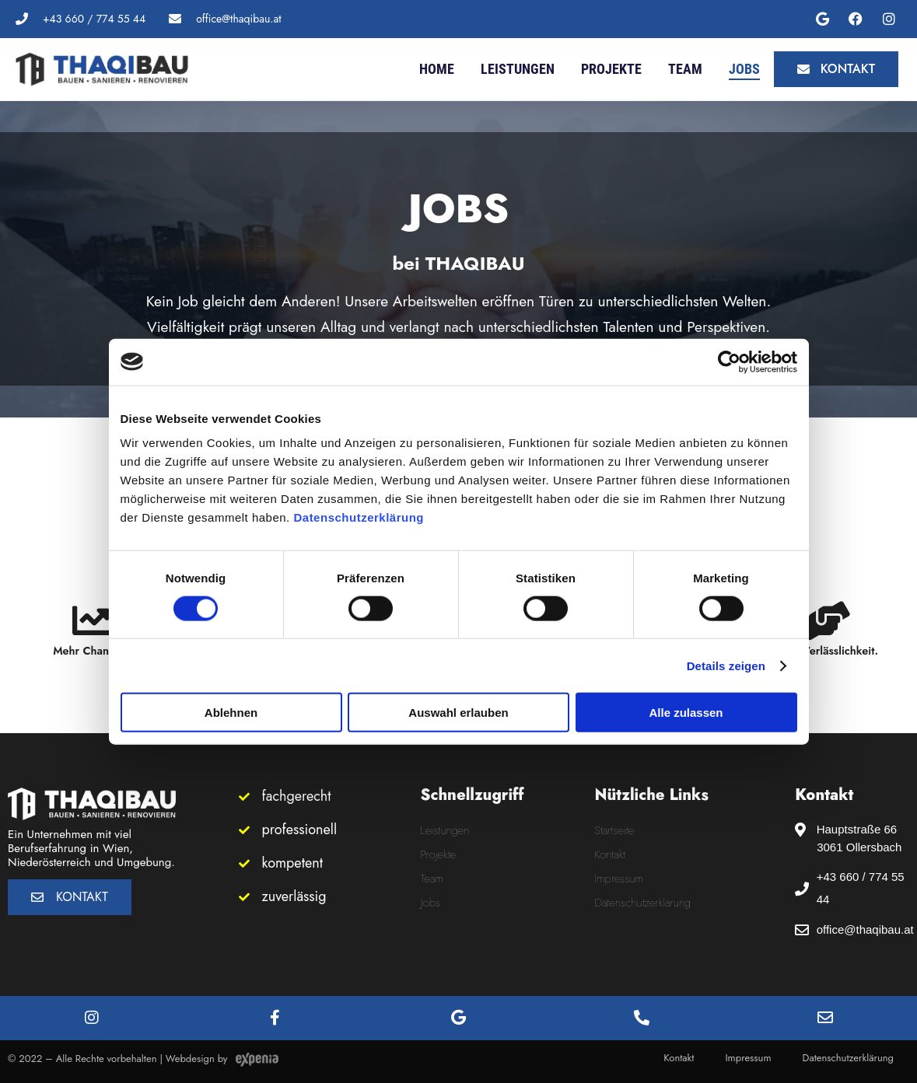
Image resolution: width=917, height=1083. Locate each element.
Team (685, 69)
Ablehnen (231, 712)
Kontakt (610, 854)
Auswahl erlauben (458, 712)
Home (436, 69)
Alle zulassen (686, 712)
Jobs (744, 69)
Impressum (619, 878)
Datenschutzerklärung (358, 517)
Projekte (611, 69)
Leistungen (518, 69)
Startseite (615, 830)
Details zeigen (726, 665)
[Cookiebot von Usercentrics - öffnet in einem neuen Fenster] (729, 361)
